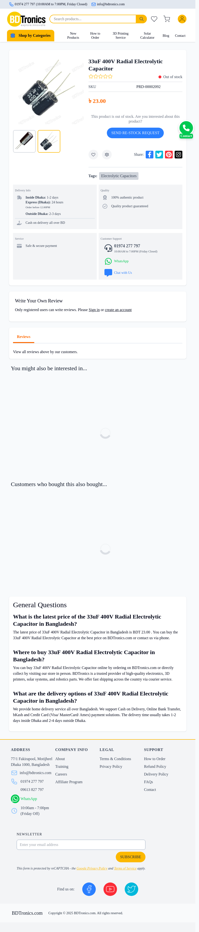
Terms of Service (125, 868)
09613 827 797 (32, 790)
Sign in (94, 310)
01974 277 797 (32, 781)
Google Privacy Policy (91, 868)
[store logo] (26, 19)
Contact (180, 36)
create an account (118, 310)
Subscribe (130, 857)
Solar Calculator (147, 36)
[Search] (141, 19)
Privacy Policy (111, 766)
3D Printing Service (121, 36)
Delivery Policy (156, 774)
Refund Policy (155, 766)
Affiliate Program (68, 782)
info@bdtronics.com (108, 4)
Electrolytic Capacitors (119, 176)
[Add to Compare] (107, 154)
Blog (166, 36)
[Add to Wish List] (93, 154)
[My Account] (183, 19)
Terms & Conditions (115, 759)
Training (62, 766)
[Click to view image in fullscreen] (48, 89)
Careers (61, 774)
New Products (73, 36)
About (60, 759)
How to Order (95, 36)
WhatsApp (29, 799)
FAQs (148, 782)
